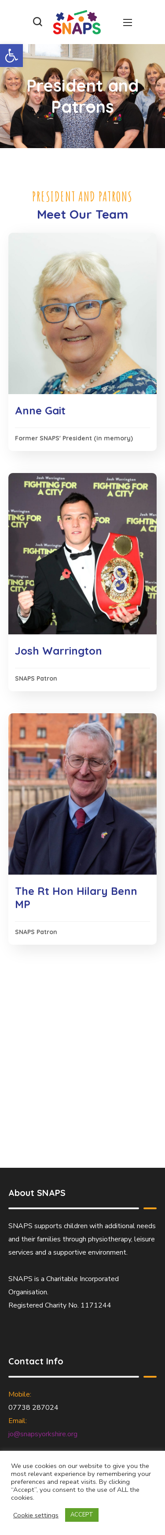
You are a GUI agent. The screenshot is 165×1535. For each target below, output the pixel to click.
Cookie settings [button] (36, 1515)
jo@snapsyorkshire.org (42, 1434)
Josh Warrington (58, 650)
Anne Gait (40, 410)
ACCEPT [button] (81, 1515)
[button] (11, 55)
